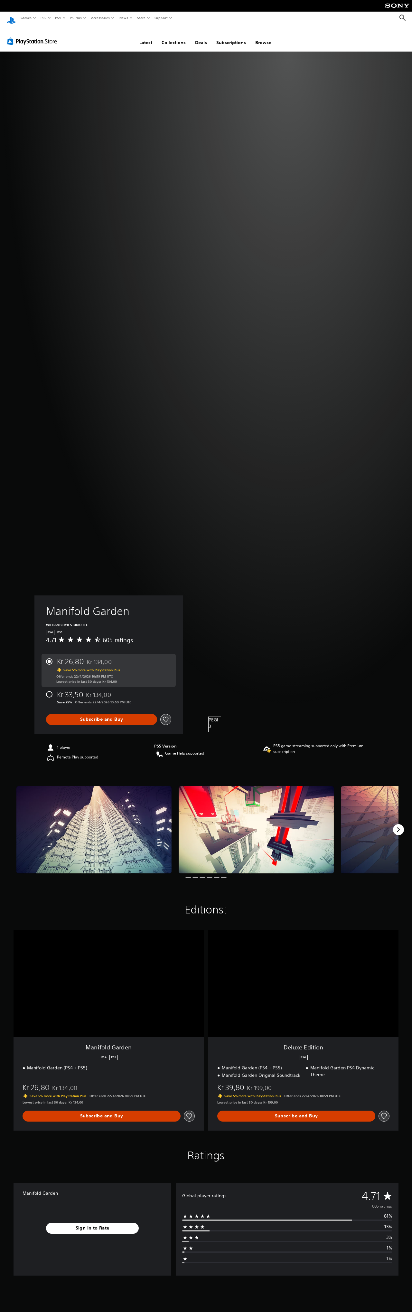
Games (25, 17)
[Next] (398, 823)
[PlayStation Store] (33, 35)
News (123, 17)
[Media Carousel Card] (94, 823)
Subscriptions (231, 36)
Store (141, 17)
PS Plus (76, 17)
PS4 (58, 17)
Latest (145, 36)
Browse (263, 36)
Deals (201, 36)
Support (160, 17)
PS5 (43, 17)
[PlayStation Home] (11, 18)
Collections (174, 36)
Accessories (100, 17)
